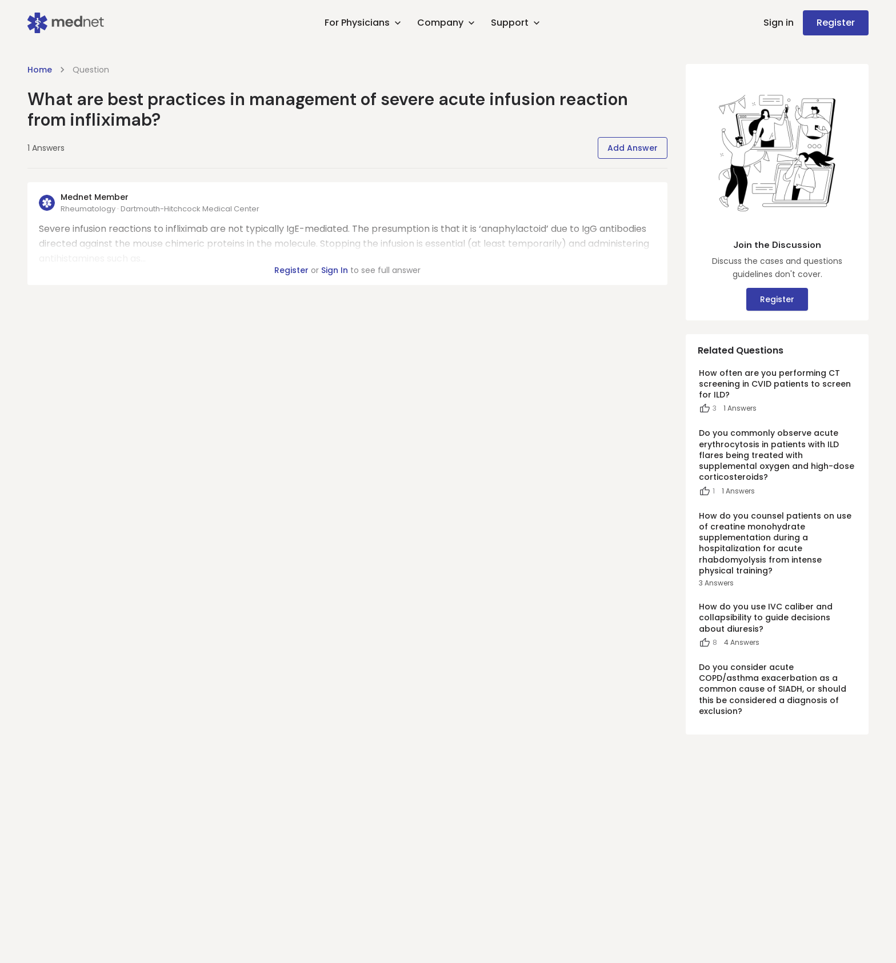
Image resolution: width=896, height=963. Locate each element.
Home (39, 69)
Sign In (334, 270)
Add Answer (632, 148)
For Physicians (364, 22)
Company (447, 22)
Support (516, 22)
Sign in (778, 22)
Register (836, 22)
